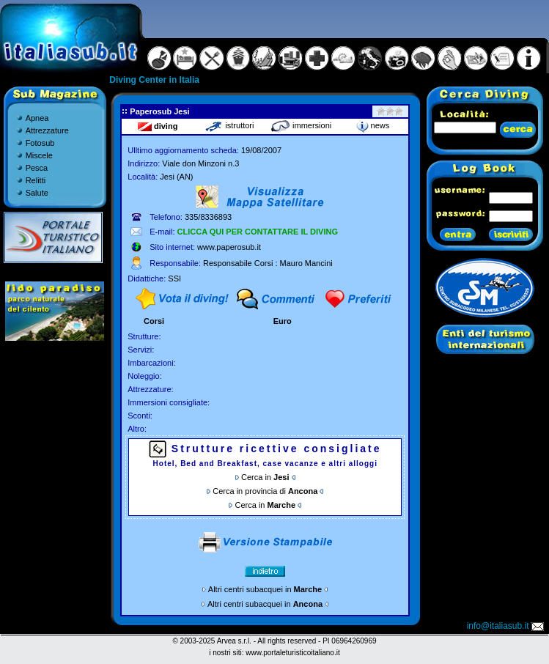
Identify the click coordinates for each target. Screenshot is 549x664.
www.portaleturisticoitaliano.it (292, 653)
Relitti (36, 180)
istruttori (229, 125)
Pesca (37, 167)
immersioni (300, 125)
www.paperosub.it (229, 247)
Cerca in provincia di (265, 491)
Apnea (37, 118)
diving (157, 126)
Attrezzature (47, 130)
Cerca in (265, 477)
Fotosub (40, 143)
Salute (37, 192)
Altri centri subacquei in (265, 589)
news (373, 125)
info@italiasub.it (506, 626)
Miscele (39, 155)
